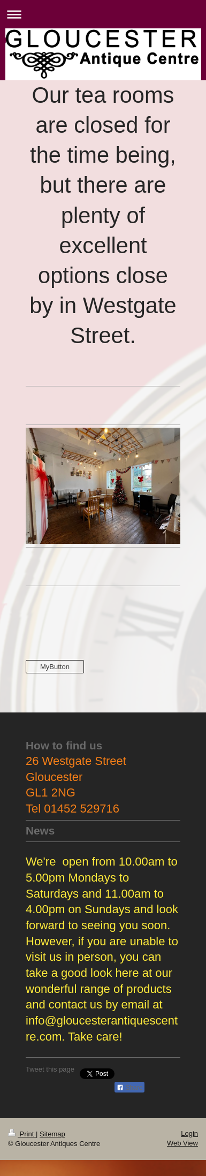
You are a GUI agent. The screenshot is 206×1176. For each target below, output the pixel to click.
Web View (182, 1143)
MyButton (55, 667)
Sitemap (52, 1134)
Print (22, 1134)
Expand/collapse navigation (103, 14)
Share (129, 1087)
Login (189, 1133)
